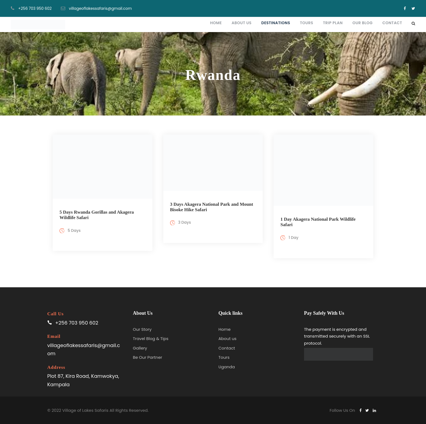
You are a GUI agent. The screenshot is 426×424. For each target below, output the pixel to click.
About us (227, 338)
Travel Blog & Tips (150, 338)
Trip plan (333, 23)
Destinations (275, 23)
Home (216, 23)
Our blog (362, 23)
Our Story (142, 329)
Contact (392, 23)
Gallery (140, 348)
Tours (306, 23)
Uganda (226, 367)
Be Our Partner (147, 357)
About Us (241, 23)
